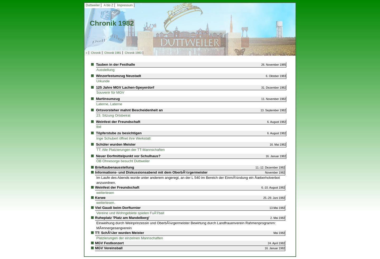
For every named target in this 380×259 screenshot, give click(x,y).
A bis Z (108, 5)
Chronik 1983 (133, 52)
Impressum (125, 5)
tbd (98, 127)
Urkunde (103, 81)
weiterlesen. (105, 203)
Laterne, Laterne (109, 104)
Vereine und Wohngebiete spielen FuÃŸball (130, 213)
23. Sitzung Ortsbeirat (113, 115)
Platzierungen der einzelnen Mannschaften (129, 238)
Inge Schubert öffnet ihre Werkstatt (123, 138)
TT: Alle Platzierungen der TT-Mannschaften (130, 150)
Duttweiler (93, 5)
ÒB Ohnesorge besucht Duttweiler (123, 161)
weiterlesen (105, 193)
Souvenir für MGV (110, 92)
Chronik (96, 52)
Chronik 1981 (112, 52)
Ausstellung (105, 70)
